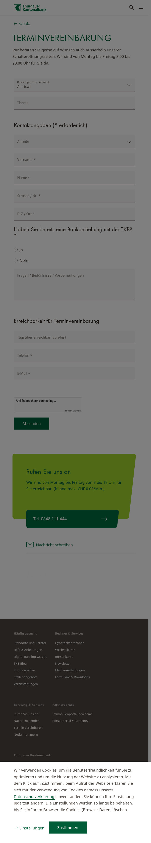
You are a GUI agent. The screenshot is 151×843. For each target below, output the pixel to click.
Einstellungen (31, 828)
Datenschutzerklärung (34, 796)
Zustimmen (67, 827)
